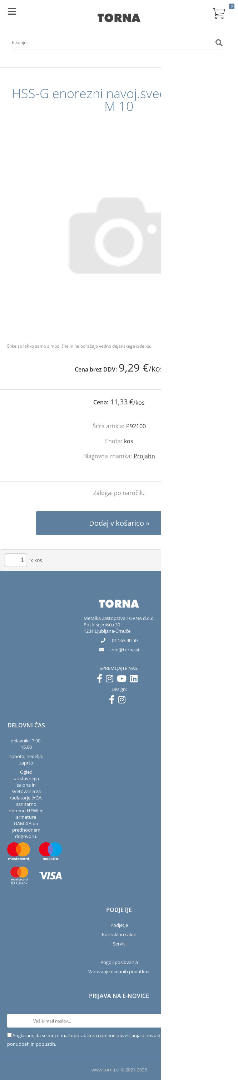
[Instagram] (111, 680)
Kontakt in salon (119, 934)
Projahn (144, 456)
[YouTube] (123, 680)
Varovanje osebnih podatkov (119, 971)
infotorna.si (124, 649)
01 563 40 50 (125, 640)
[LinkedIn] (135, 680)
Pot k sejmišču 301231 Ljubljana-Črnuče (107, 627)
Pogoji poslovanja (119, 962)
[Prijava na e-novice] (224, 1021)
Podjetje (119, 925)
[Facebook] (101, 680)
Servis (119, 943)
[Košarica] (219, 12)
